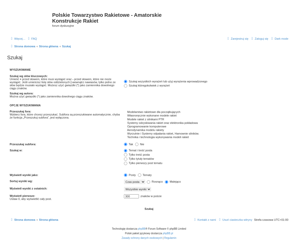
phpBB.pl (168, 233)
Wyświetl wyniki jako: (24, 175)
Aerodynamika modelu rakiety (206, 130)
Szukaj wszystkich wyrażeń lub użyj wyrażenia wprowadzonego (165, 81)
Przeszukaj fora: (20, 111)
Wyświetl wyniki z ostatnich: (28, 188)
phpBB (142, 228)
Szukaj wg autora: (22, 93)
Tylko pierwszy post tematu (143, 163)
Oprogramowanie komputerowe (206, 126)
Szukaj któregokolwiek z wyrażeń (147, 85)
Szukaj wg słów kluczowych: (29, 76)
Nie (139, 144)
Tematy (145, 175)
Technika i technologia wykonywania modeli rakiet (206, 137)
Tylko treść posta (137, 154)
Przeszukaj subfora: (23, 144)
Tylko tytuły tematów (139, 158)
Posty (130, 175)
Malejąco (173, 181)
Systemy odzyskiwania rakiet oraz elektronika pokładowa (206, 123)
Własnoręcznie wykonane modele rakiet (206, 115)
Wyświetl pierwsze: (22, 195)
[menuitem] (32, 39)
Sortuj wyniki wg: (21, 181)
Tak (128, 144)
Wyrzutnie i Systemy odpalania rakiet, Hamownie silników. (206, 134)
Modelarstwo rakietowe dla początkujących (206, 112)
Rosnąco (155, 181)
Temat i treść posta (138, 150)
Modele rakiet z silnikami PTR (206, 119)
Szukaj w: (16, 150)
